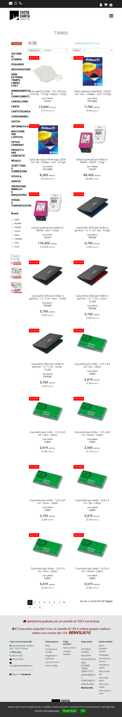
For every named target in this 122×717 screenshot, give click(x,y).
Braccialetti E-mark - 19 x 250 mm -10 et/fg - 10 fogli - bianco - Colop (47, 93)
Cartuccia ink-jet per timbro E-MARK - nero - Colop (47, 229)
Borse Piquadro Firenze (103, 649)
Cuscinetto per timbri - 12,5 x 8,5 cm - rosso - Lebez (47, 502)
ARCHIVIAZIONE (88, 659)
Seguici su (21, 674)
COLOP (16, 231)
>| (40, 607)
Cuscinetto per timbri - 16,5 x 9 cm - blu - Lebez (92, 502)
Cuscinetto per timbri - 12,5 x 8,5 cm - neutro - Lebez (92, 434)
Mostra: (77, 50)
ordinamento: (34, 50)
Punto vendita (51, 666)
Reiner (16, 235)
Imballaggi (103, 655)
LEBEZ (16, 220)
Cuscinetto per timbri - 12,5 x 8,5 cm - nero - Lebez (47, 434)
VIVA (15, 243)
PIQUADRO (86, 656)
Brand (14, 213)
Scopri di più (69, 711)
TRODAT (16, 227)
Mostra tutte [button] (87, 688)
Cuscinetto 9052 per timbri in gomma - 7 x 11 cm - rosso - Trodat (92, 298)
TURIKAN (16, 239)
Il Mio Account (67, 642)
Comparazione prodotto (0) (86, 43)
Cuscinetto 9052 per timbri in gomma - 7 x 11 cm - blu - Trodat (92, 229)
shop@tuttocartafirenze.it (21, 666)
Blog (47, 646)
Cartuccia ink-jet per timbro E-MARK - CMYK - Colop (92, 161)
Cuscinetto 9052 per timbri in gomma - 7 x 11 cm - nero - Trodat (47, 297)
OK (83, 711)
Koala (15, 247)
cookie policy (53, 711)
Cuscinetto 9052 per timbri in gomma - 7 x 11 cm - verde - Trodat (48, 366)
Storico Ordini (69, 648)
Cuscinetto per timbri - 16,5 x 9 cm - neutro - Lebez (92, 570)
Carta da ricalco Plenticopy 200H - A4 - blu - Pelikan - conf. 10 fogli (47, 161)
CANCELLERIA (87, 684)
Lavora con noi (52, 662)
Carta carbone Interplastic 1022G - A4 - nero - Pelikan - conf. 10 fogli (92, 93)
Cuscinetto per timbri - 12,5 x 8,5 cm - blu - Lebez (92, 365)
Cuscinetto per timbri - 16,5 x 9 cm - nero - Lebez (48, 570)
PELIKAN (16, 224)
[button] (111, 5)
